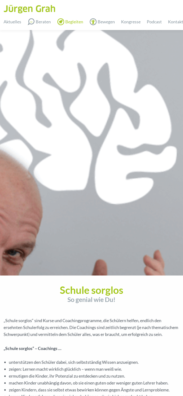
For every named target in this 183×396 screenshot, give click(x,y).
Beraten (43, 21)
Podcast (154, 21)
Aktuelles (12, 21)
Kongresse (131, 21)
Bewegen (106, 21)
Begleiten (74, 21)
